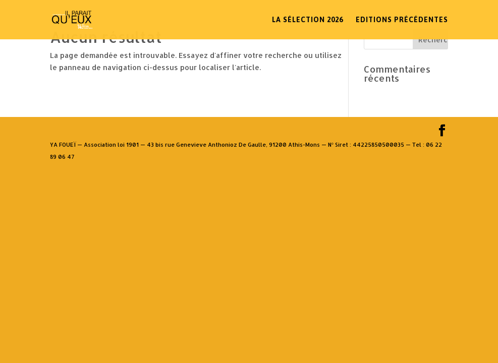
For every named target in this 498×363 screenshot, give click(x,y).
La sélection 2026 (307, 20)
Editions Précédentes (402, 20)
